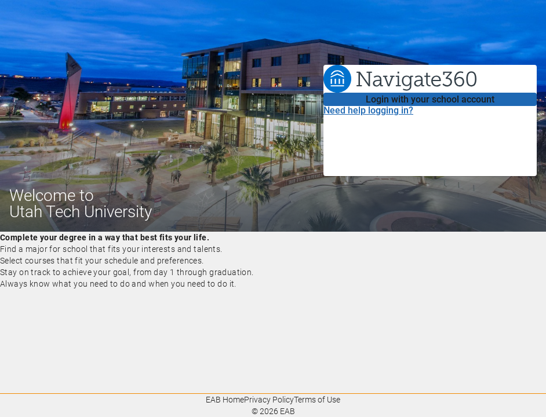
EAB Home (225, 399)
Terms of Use (317, 399)
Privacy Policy (269, 399)
